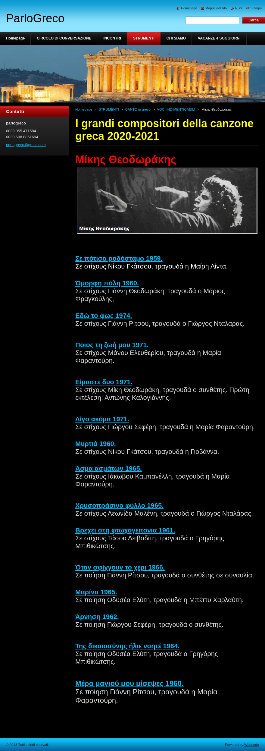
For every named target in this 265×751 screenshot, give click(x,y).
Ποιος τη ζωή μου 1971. (112, 345)
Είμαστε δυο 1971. (103, 382)
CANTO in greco (138, 109)
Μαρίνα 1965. (96, 592)
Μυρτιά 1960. (95, 444)
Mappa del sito (216, 8)
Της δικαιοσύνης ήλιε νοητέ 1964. (127, 646)
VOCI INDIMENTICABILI (176, 109)
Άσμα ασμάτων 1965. (108, 468)
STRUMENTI (108, 109)
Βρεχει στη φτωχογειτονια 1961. (125, 530)
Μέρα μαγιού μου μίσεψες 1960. (129, 683)
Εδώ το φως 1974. (103, 315)
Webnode (251, 744)
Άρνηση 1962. (97, 617)
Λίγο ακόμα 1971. (102, 419)
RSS (238, 8)
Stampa (256, 8)
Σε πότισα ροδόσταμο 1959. (119, 258)
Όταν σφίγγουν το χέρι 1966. (120, 567)
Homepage (83, 109)
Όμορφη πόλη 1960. (107, 283)
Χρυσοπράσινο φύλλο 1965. (119, 505)
